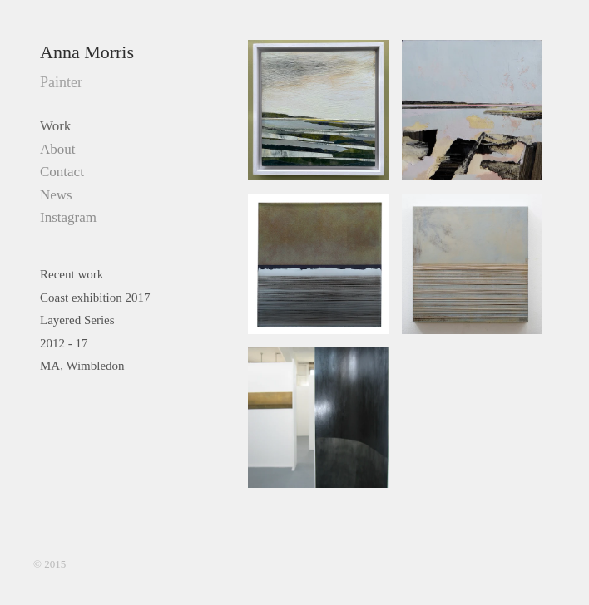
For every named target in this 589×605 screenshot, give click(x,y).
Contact (62, 172)
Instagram (68, 217)
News (56, 195)
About (58, 149)
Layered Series (77, 320)
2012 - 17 (64, 343)
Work (55, 126)
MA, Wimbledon (82, 365)
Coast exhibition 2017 (95, 297)
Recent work (71, 274)
